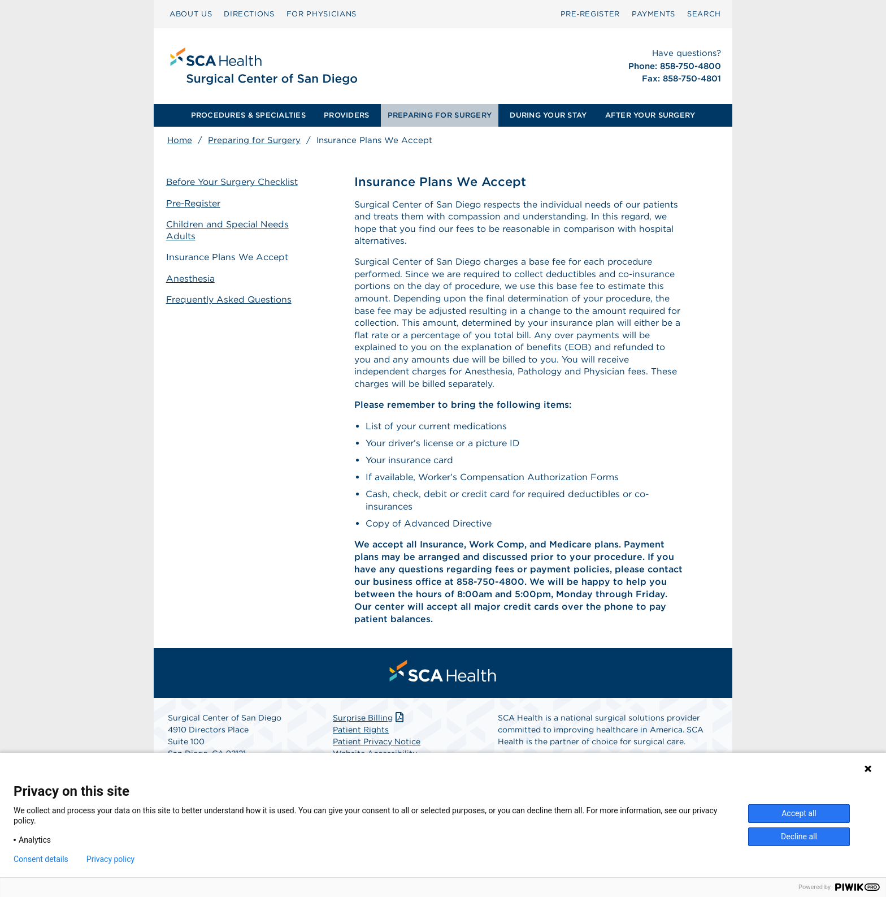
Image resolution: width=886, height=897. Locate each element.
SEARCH (704, 14)
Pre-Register (195, 203)
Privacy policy (110, 859)
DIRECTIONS (249, 14)
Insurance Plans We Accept (228, 256)
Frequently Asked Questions (230, 298)
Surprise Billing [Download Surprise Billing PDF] (369, 722)
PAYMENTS (653, 14)
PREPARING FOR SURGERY (440, 115)
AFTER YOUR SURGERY (650, 115)
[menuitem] (190, 14)
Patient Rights (361, 734)
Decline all (799, 836)
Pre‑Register (590, 14)
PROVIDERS (346, 115)
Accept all (798, 813)
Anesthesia (191, 277)
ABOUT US (191, 14)
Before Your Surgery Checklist (233, 182)
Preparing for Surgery (254, 140)
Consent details (41, 859)
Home (179, 140)
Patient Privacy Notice (376, 746)
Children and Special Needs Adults (228, 230)
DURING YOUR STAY (548, 115)
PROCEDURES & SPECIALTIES (248, 115)
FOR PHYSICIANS (321, 14)
